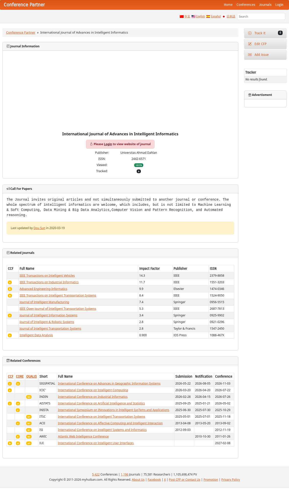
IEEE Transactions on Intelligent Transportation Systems (58, 295)
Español (216, 16)
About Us (138, 479)
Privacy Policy (230, 479)
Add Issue (258, 55)
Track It (265, 33)
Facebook (154, 479)
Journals (265, 5)
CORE (20, 376)
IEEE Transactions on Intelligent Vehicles (47, 275)
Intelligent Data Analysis (36, 335)
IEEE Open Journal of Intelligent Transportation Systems (58, 309)
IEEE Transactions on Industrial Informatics (49, 282)
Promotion (211, 479)
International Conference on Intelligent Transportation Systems (101, 416)
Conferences (246, 5)
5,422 (96, 474)
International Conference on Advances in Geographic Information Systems (109, 383)
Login (279, 5)
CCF (10, 376)
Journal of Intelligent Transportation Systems (50, 328)
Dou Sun (39, 228)
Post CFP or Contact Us (184, 479)
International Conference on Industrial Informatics (93, 397)
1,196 (124, 474)
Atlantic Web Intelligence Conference (83, 436)
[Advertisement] (120, 95)
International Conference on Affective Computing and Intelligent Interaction (110, 423)
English (200, 16)
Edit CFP (257, 44)
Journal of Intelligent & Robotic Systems (47, 322)
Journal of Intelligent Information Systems (48, 315)
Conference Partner (20, 32)
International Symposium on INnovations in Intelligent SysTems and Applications (113, 410)
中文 (187, 16)
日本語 (231, 16)
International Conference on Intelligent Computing (93, 390)
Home (228, 5)
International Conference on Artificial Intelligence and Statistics (101, 403)
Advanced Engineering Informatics (43, 289)
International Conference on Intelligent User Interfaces (96, 443)
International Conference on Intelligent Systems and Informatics (102, 430)
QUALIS (31, 376)
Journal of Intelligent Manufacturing (44, 302)
